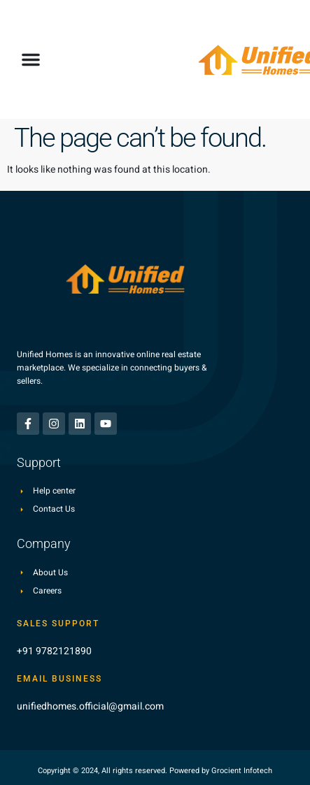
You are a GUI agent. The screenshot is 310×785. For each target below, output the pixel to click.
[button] (30, 59)
